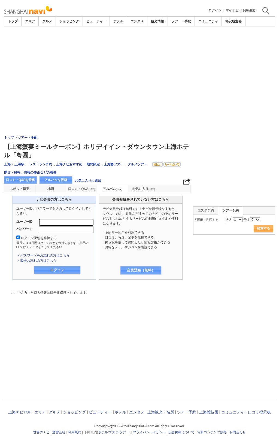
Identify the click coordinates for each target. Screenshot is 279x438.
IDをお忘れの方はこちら (38, 260)
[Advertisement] (139, 67)
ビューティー (96, 21)
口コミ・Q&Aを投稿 (20, 180)
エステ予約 (206, 210)
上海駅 (19, 164)
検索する (263, 228)
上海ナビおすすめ (69, 164)
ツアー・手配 (181, 21)
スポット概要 (19, 189)
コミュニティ (208, 21)
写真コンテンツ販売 (212, 432)
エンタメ (137, 21)
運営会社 (58, 432)
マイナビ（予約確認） (242, 10)
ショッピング (69, 21)
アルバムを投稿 (55, 180)
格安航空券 (233, 21)
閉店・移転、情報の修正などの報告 (30, 172)
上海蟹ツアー (113, 164)
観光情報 (157, 21)
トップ (13, 21)
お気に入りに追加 (88, 181)
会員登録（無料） (141, 270)
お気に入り (143, 189)
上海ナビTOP (19, 412)
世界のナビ (41, 432)
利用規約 (74, 432)
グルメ (47, 21)
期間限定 (93, 164)
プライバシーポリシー (149, 432)
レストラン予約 (40, 164)
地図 (50, 189)
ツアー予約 (186, 412)
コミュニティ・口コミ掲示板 (246, 412)
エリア (30, 21)
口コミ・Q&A (81, 189)
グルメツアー (137, 164)
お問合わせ (237, 432)
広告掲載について (181, 432)
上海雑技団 (208, 412)
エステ (114, 432)
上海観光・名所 (160, 412)
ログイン (215, 10)
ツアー (124, 432)
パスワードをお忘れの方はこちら (44, 255)
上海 (7, 164)
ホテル (118, 21)
